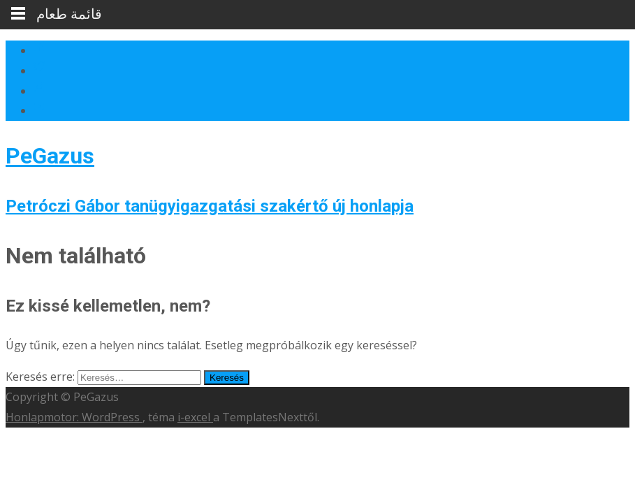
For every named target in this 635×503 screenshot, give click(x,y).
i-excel (195, 417)
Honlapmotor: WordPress (74, 417)
